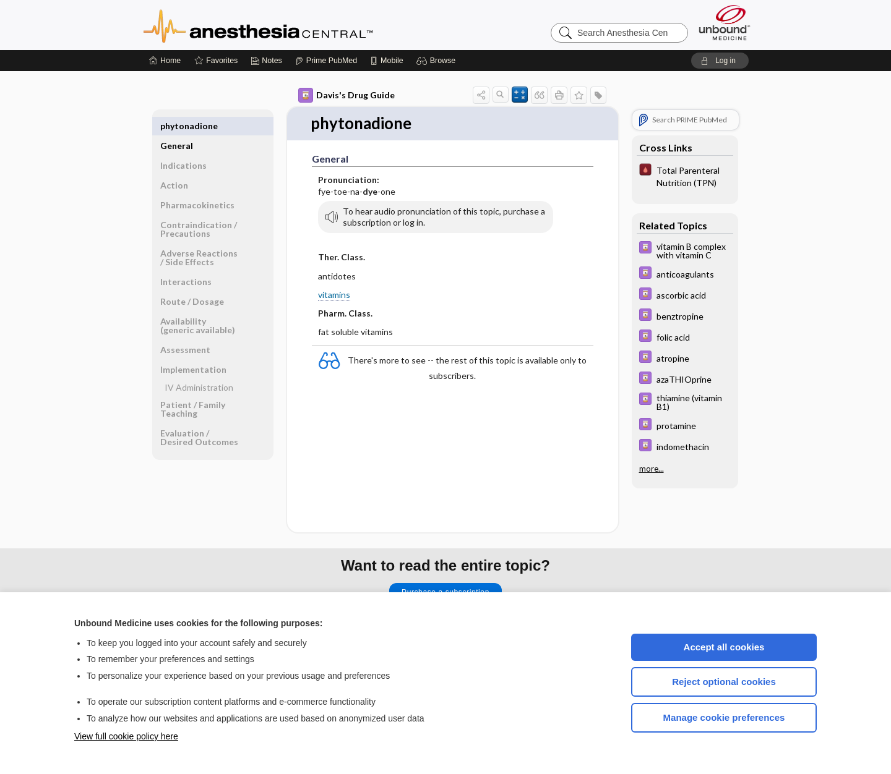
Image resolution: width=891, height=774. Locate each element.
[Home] (165, 60)
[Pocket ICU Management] (685, 175)
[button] (437, 60)
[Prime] (326, 60)
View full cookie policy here (126, 736)
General (176, 126)
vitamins (334, 294)
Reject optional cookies (724, 681)
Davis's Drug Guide (346, 95)
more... (651, 469)
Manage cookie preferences (724, 717)
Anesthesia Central (297, 24)
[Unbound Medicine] (724, 22)
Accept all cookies (724, 647)
